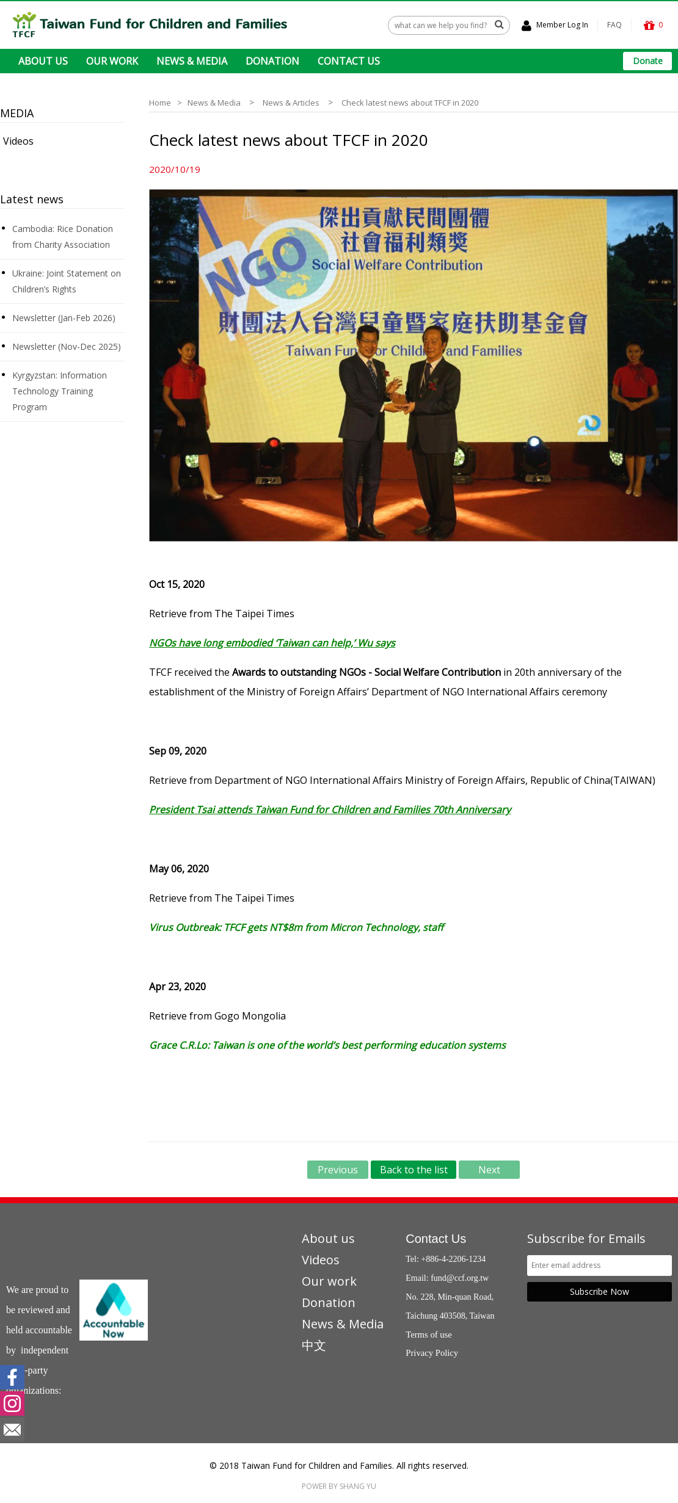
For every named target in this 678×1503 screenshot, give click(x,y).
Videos (18, 141)
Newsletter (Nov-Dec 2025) (66, 346)
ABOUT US (43, 61)
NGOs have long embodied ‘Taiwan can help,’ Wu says (272, 643)
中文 (314, 1345)
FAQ (614, 25)
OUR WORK (112, 61)
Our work (329, 1281)
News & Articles (291, 102)
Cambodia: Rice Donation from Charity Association (62, 236)
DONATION (272, 61)
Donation (328, 1302)
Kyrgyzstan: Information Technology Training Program (59, 391)
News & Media (214, 102)
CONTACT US (349, 61)
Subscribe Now (599, 1291)
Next (489, 1169)
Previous (338, 1169)
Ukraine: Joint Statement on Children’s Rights (66, 281)
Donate (648, 61)
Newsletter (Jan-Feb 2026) (63, 318)
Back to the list (414, 1169)
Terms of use (429, 1334)
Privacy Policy (432, 1353)
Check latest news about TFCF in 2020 (409, 102)
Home (160, 102)
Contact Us (436, 1238)
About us (328, 1238)
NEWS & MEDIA (191, 61)
